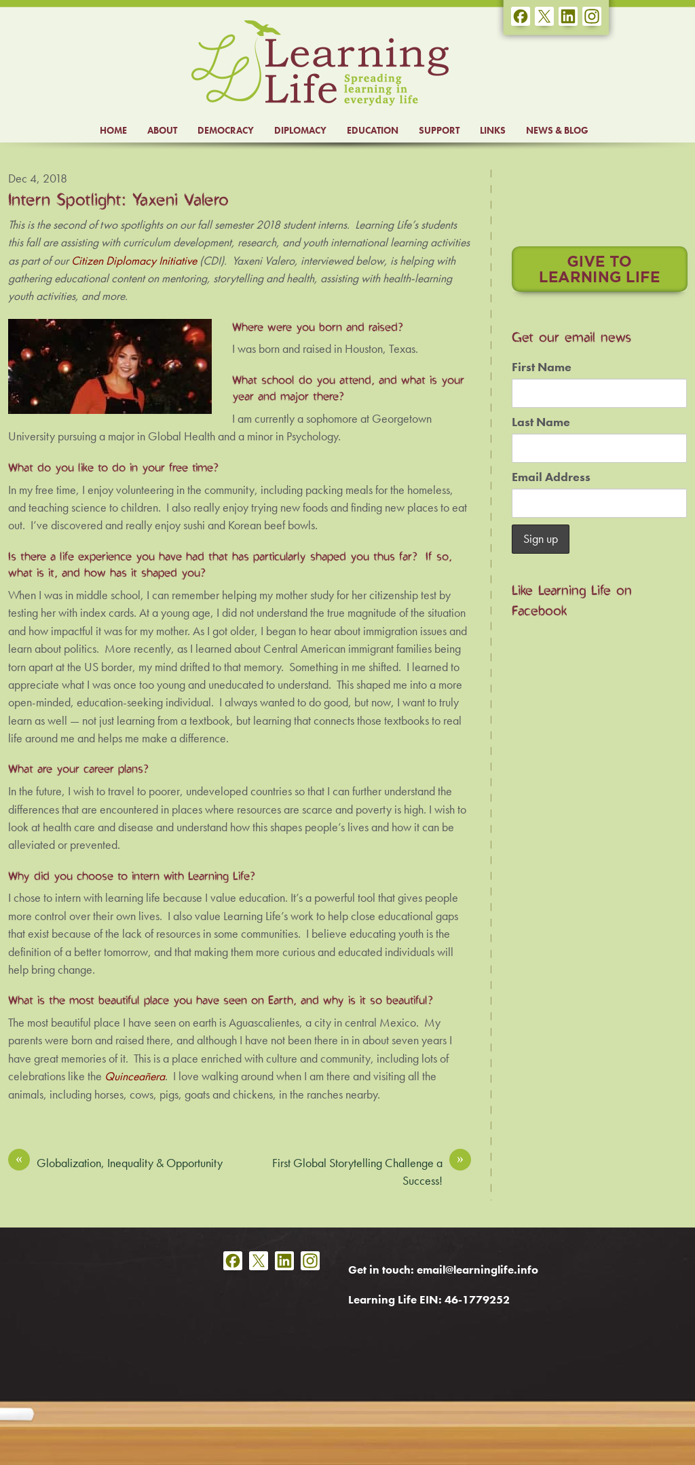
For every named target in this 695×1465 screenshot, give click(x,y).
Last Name (541, 422)
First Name (541, 367)
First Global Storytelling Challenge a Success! (371, 1171)
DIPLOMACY (300, 130)
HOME (113, 130)
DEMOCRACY (226, 130)
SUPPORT (439, 130)
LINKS (493, 130)
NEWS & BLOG (557, 130)
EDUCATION (372, 130)
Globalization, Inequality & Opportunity (115, 1162)
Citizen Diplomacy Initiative (134, 260)
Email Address (551, 477)
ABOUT (162, 130)
